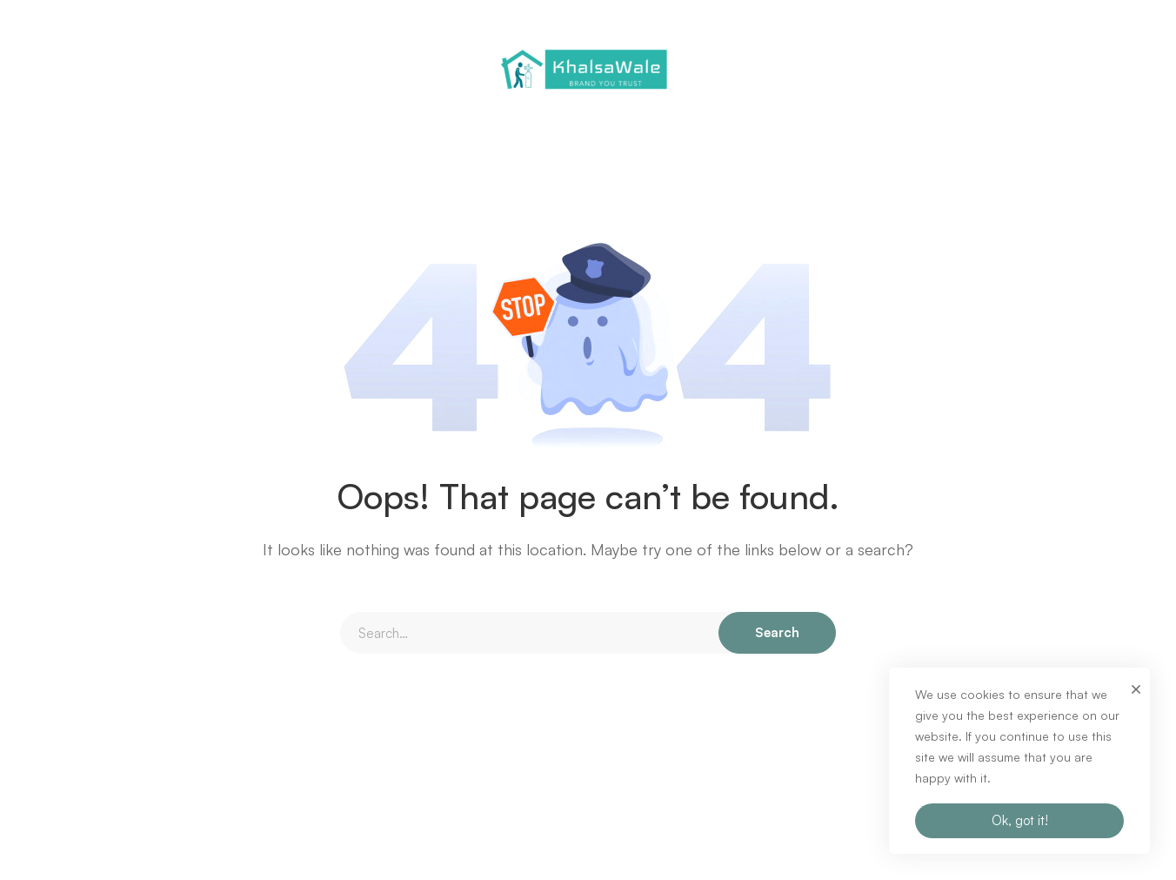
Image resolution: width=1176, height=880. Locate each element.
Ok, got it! (1020, 820)
